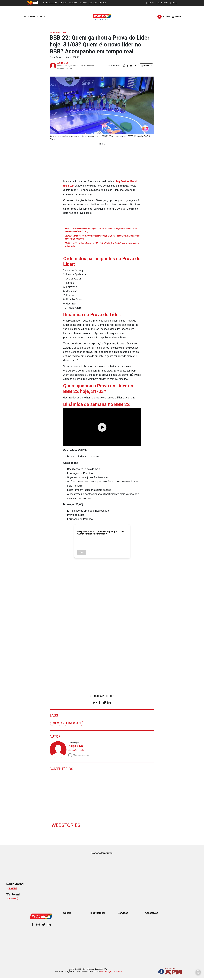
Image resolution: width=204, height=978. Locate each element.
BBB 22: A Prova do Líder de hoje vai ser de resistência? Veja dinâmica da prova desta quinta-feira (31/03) (101, 229)
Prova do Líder (73, 723)
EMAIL (173, 2)
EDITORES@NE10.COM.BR (111, 971)
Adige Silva (62, 63)
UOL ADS (102, 3)
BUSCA (150, 2)
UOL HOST (63, 3)
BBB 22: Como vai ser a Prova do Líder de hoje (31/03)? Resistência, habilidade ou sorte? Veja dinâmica (102, 237)
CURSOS (83, 3)
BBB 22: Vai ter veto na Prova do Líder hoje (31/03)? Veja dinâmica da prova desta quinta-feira (102, 244)
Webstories (66, 825)
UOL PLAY (93, 3)
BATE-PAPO (162, 2)
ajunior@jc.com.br (76, 750)
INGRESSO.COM (50, 3)
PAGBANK (73, 3)
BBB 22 (56, 723)
